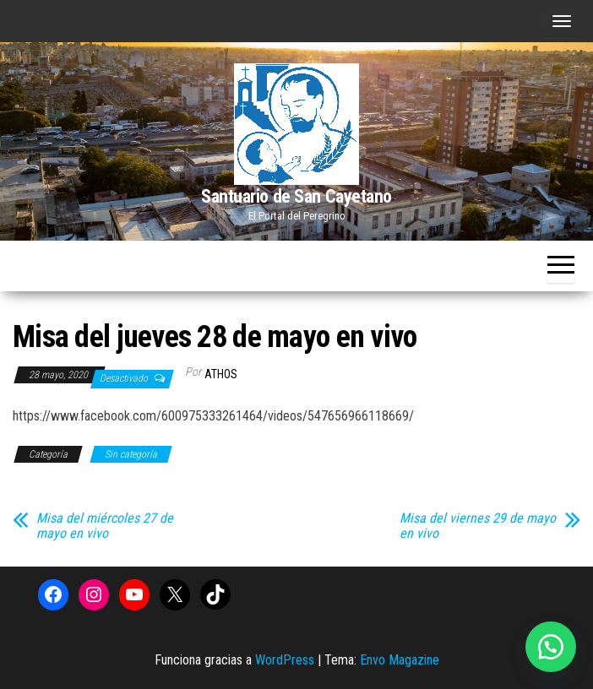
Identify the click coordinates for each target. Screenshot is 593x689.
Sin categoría (131, 454)
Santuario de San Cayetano (296, 196)
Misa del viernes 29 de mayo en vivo (478, 526)
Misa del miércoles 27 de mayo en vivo (104, 526)
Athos (220, 374)
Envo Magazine (399, 660)
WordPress (284, 660)
